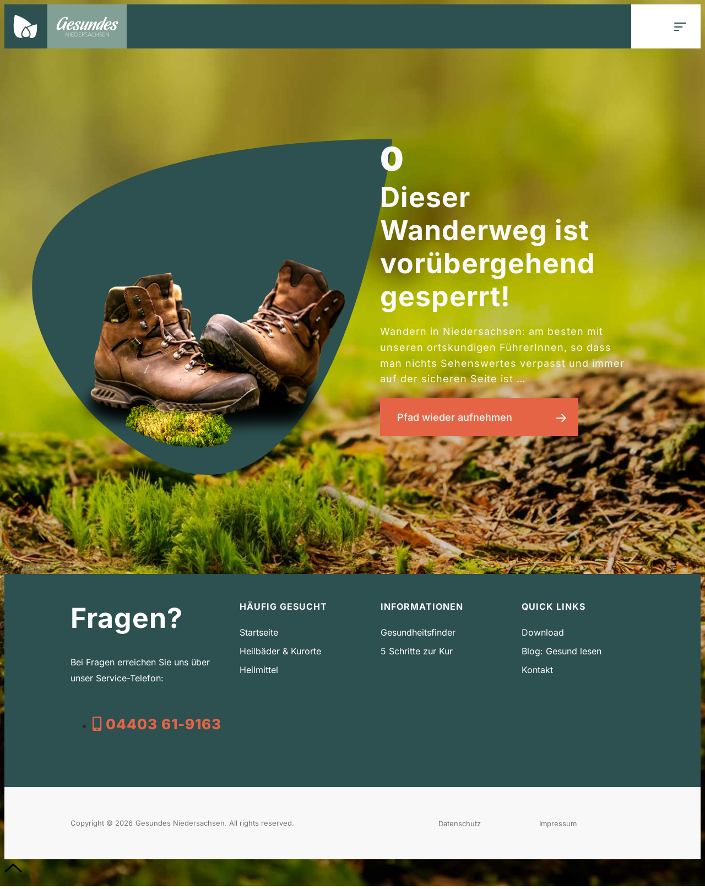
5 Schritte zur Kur (417, 653)
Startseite (259, 635)
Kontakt (537, 672)
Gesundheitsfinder (418, 635)
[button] (680, 27)
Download (543, 635)
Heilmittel (259, 672)
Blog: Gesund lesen (561, 653)
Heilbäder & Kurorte (280, 653)
